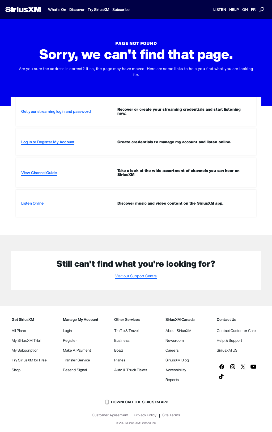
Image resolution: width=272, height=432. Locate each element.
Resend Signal (75, 370)
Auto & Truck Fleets (130, 370)
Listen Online (32, 203)
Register (70, 340)
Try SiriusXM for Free (29, 360)
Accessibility (175, 370)
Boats (119, 350)
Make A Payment (77, 350)
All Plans (19, 330)
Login (67, 330)
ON (245, 9)
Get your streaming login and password (56, 111)
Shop (16, 370)
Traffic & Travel (126, 330)
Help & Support (229, 340)
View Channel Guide (39, 172)
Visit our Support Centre (136, 276)
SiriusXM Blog (177, 360)
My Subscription (25, 350)
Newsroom (174, 340)
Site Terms (171, 415)
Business (122, 340)
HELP (234, 9)
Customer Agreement (110, 415)
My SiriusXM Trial (26, 340)
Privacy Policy (145, 415)
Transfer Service (76, 360)
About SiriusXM (178, 330)
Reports (172, 379)
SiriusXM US (227, 350)
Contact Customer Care (236, 330)
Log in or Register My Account (47, 142)
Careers (172, 350)
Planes (120, 360)
